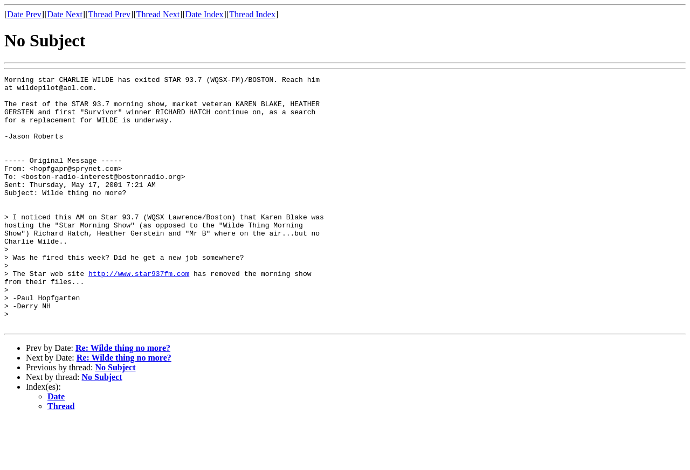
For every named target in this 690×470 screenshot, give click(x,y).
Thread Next (158, 14)
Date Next (64, 14)
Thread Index (252, 14)
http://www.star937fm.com (138, 314)
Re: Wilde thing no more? (122, 398)
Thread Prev (109, 14)
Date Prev (24, 14)
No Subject (115, 417)
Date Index (204, 14)
